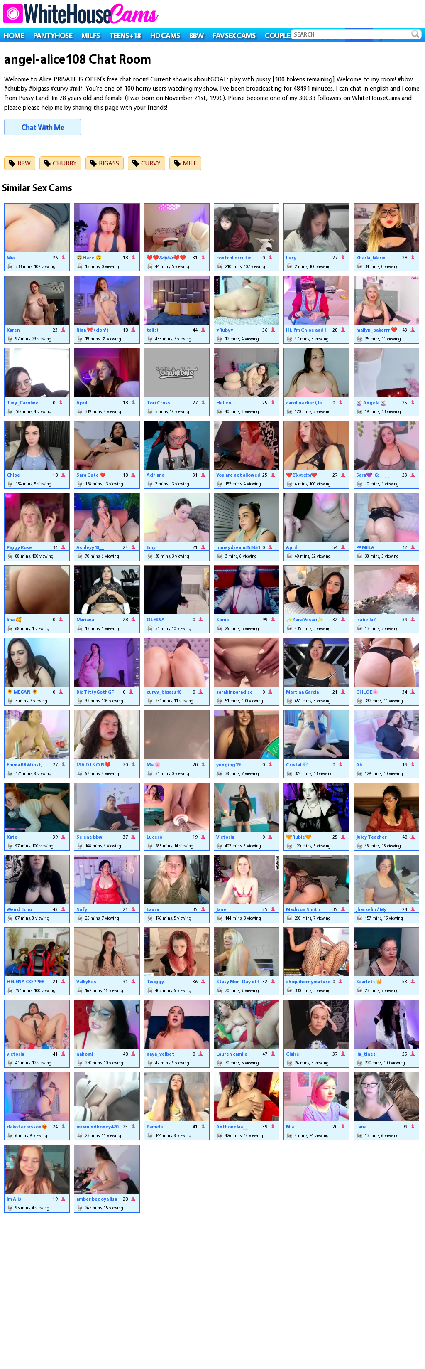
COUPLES (279, 35)
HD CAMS (165, 35)
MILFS (90, 35)
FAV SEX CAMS (233, 35)
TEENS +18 (125, 35)
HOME (14, 35)
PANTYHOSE (52, 35)
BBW (196, 35)
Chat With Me (42, 127)
